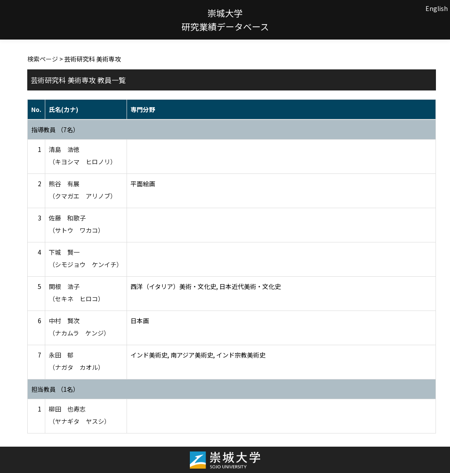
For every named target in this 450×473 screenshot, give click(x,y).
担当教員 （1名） (55, 389)
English (436, 8)
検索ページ (42, 58)
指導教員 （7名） (55, 129)
